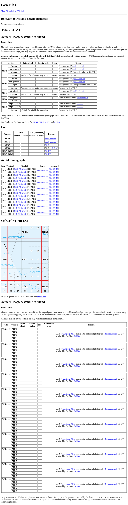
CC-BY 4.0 (53, 169)
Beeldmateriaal (42, 170)
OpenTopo (41, 296)
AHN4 (57, 122)
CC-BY (80, 104)
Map (3, 11)
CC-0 (47, 145)
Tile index (21, 11)
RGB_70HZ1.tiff (20, 169)
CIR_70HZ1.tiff (20, 172)
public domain (79, 66)
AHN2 (41, 122)
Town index (11, 11)
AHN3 (47, 122)
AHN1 (35, 122)
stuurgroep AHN (68, 334)
